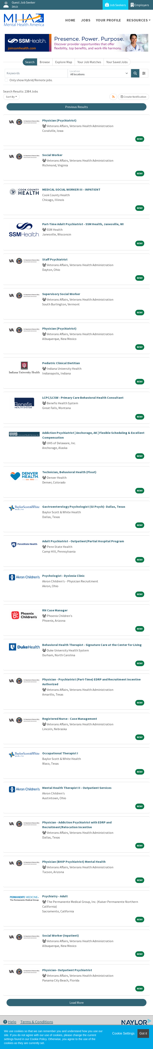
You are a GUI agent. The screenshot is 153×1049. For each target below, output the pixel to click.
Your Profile (108, 20)
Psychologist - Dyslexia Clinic (63, 576)
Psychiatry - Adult (55, 896)
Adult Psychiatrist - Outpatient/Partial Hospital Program (83, 541)
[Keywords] (36, 73)
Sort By (10, 96)
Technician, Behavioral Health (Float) (69, 472)
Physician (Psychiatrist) (59, 120)
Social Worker (52, 155)
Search (29, 62)
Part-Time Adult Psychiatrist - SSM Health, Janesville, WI (83, 224)
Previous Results (76, 107)
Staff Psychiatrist (55, 259)
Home (70, 20)
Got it (143, 1033)
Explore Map (63, 62)
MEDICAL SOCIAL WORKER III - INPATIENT (71, 189)
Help (9, 1021)
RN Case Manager (55, 610)
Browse (45, 62)
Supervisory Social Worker (61, 294)
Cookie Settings (123, 1033)
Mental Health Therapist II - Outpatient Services (77, 788)
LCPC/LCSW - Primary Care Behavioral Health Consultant (83, 398)
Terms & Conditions (36, 1021)
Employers (140, 4)
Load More (77, 1003)
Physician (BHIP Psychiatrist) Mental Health (74, 862)
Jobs (85, 20)
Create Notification (133, 96)
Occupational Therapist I (60, 753)
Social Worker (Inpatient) (60, 935)
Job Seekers (115, 4)
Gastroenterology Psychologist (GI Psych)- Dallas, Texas (83, 507)
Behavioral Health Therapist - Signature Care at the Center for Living (92, 645)
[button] (143, 73)
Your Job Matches (89, 62)
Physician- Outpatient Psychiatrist (67, 970)
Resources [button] (137, 20)
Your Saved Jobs (117, 62)
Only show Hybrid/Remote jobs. (31, 80)
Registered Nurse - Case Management (69, 719)
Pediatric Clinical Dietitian (61, 363)
